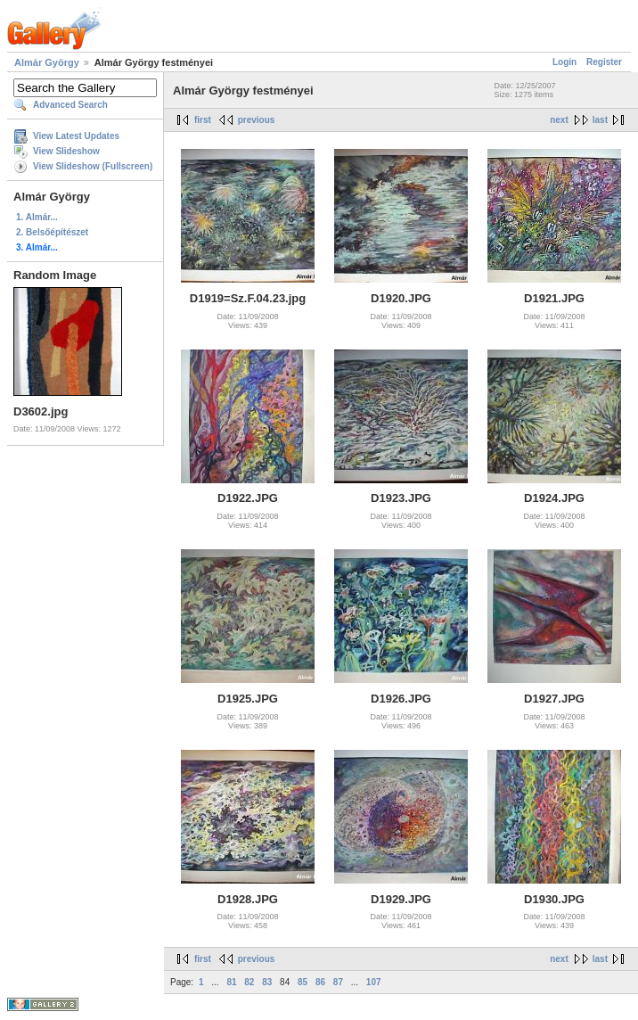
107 (373, 982)
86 (320, 982)
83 (267, 982)
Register (604, 62)
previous (256, 120)
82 (249, 982)
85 (302, 982)
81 (231, 982)
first (202, 120)
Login (564, 62)
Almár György (46, 62)
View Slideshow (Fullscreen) (92, 166)
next (559, 120)
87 (338, 982)
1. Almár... (37, 217)
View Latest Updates (76, 136)
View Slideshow (66, 151)
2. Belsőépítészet (52, 232)
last (600, 120)
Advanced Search (70, 105)
